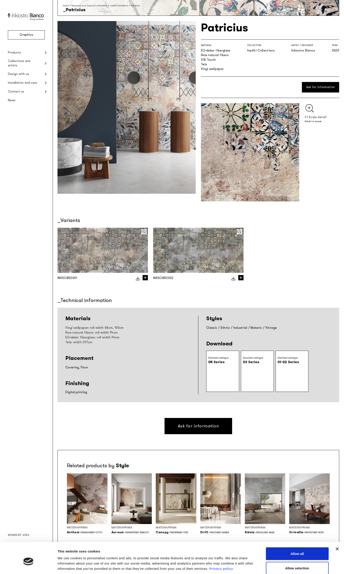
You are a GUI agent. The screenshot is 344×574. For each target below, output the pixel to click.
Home (66, 5)
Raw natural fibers (215, 55)
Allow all (297, 533)
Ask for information (320, 87)
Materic (256, 328)
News (11, 100)
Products (14, 52)
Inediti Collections (119, 5)
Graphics (26, 35)
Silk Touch (208, 60)
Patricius (135, 5)
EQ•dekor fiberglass (216, 50)
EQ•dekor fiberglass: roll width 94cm (92, 337)
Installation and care (22, 83)
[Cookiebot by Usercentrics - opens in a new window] (28, 565)
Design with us (18, 74)
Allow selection (297, 548)
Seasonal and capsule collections (90, 5)
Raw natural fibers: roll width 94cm (91, 333)
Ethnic (225, 328)
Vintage (271, 328)
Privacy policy (221, 548)
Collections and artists (19, 63)
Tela (204, 64)
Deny (297, 562)
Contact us (16, 91)
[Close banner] (337, 528)
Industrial (240, 328)
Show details (230, 563)
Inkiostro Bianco (303, 50)
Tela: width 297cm (78, 342)
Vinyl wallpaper (212, 69)
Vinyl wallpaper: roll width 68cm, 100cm (94, 328)
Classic (211, 328)
